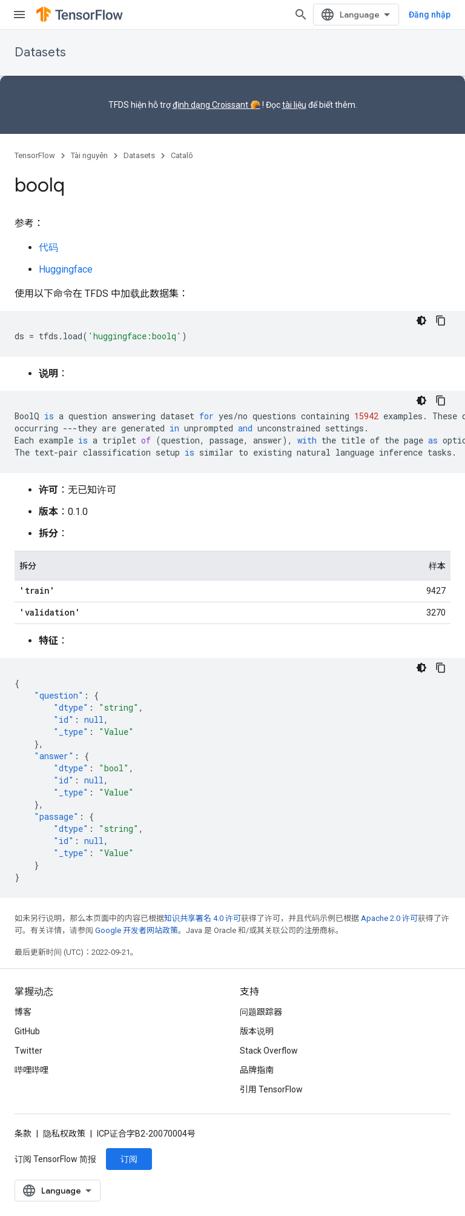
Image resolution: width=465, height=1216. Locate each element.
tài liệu (294, 105)
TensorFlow (35, 155)
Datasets (40, 52)
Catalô (182, 155)
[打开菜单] (19, 14)
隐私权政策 (64, 1133)
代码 (48, 247)
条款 (23, 1133)
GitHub (27, 1031)
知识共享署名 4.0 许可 (202, 918)
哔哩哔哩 (31, 1070)
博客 (23, 1012)
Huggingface (66, 269)
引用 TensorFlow (271, 1089)
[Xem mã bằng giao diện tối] (421, 320)
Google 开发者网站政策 (136, 930)
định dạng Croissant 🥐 (216, 105)
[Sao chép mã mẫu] (440, 320)
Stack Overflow (269, 1050)
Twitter (28, 1050)
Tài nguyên (89, 155)
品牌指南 (257, 1070)
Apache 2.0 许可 (389, 918)
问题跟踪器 (261, 1012)
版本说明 (257, 1031)
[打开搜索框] (301, 14)
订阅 (128, 1159)
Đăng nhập (429, 14)
